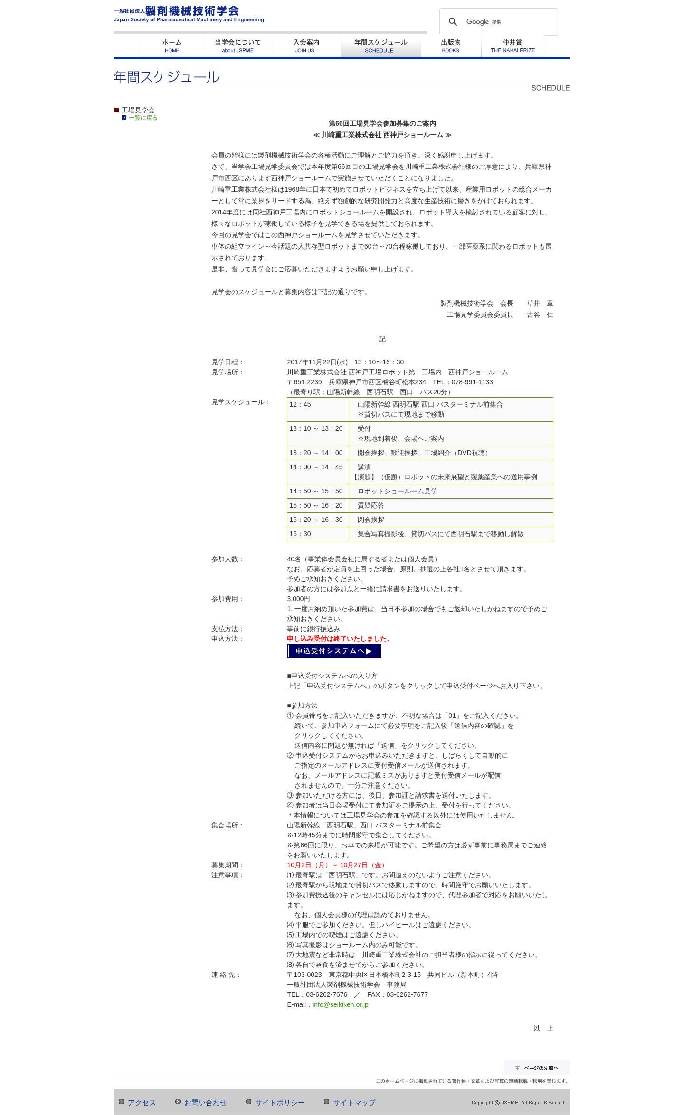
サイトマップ (354, 1102)
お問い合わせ (205, 1102)
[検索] (497, 22)
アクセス (142, 1102)
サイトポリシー (280, 1102)
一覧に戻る (143, 117)
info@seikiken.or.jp (341, 1004)
